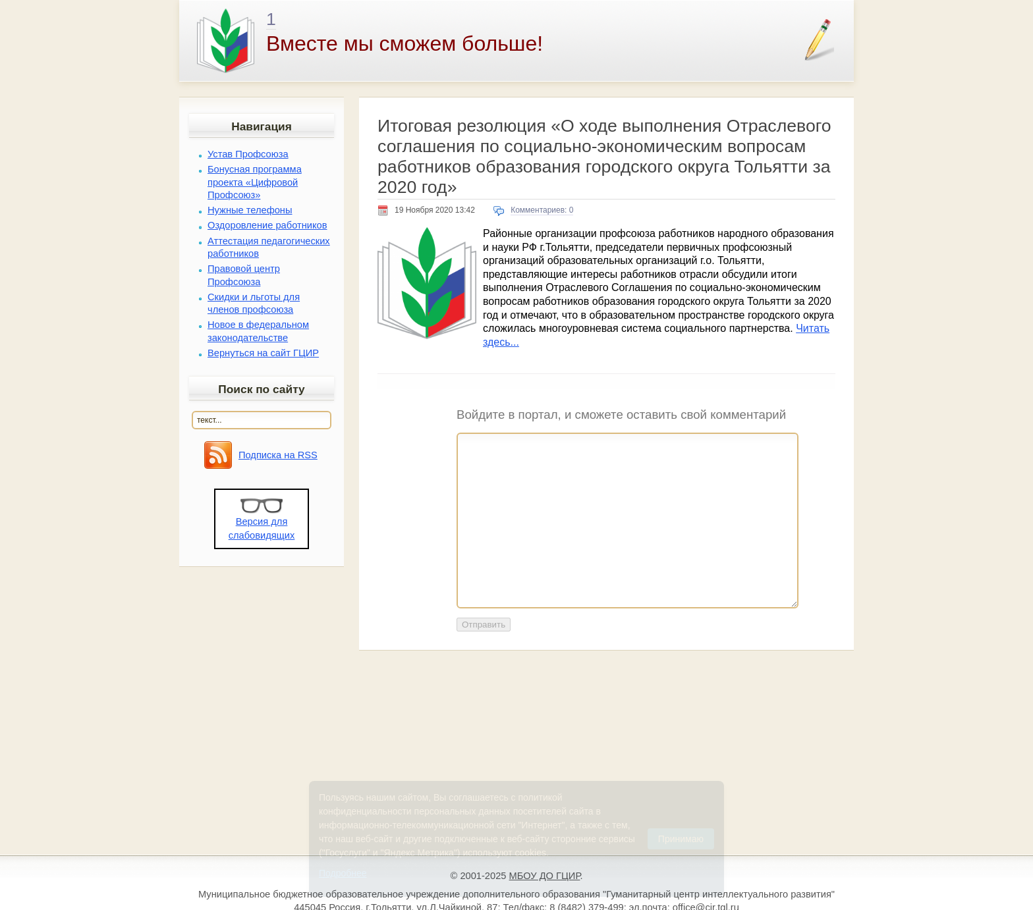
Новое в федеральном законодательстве (258, 330)
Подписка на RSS (278, 455)
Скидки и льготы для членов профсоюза (254, 303)
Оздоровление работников (267, 225)
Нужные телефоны (250, 210)
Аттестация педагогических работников (269, 247)
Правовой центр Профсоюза (244, 274)
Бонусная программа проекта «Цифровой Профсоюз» (255, 182)
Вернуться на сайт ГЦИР (263, 353)
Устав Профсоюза (248, 154)
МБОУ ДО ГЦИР (544, 875)
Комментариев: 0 (542, 210)
